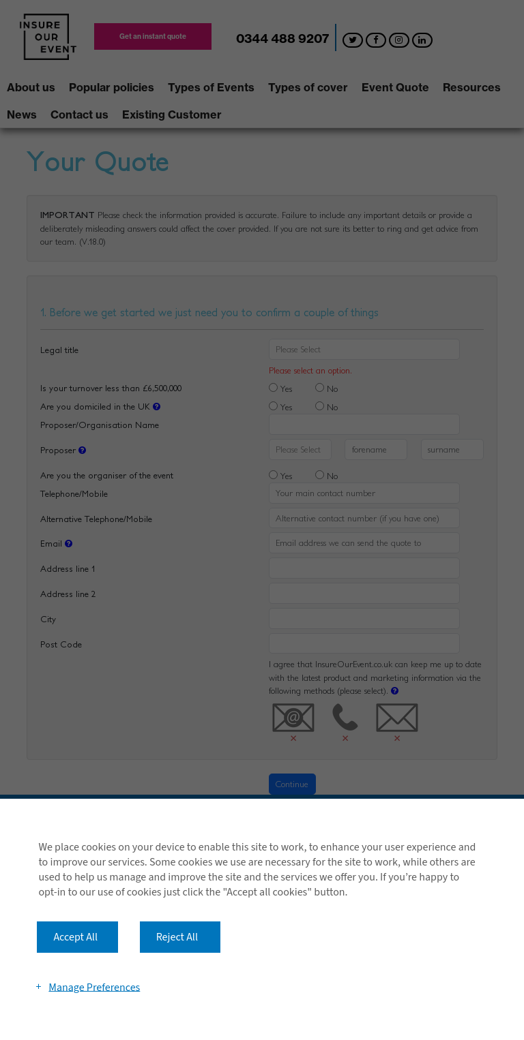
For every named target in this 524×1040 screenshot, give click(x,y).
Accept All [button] (75, 937)
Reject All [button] (177, 937)
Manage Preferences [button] (94, 986)
